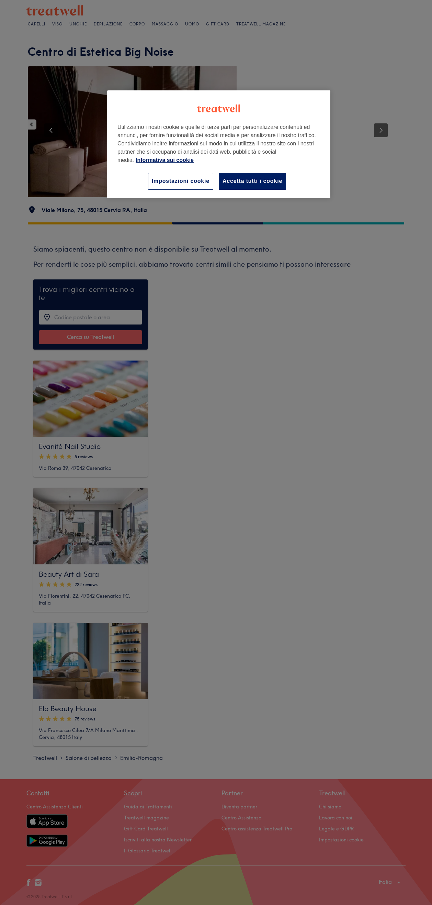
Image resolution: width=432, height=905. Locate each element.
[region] (218, 144)
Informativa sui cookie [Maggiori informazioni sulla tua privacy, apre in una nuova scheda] (165, 160)
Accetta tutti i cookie (252, 181)
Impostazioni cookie (180, 181)
